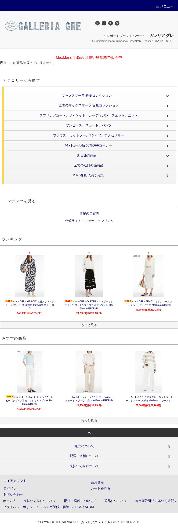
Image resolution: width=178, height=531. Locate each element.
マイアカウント (15, 481)
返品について (114, 501)
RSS (78, 507)
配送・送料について (79, 501)
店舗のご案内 (89, 213)
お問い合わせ (13, 494)
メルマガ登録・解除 (54, 507)
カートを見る (100, 488)
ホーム (8, 501)
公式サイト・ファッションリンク (89, 221)
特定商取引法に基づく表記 (154, 501)
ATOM (89, 507)
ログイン (10, 488)
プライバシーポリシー (19, 507)
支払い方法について (38, 501)
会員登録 (97, 482)
